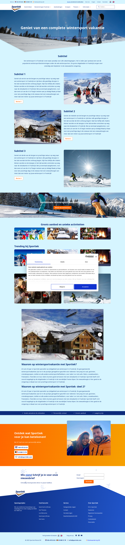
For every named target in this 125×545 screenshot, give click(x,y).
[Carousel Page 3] (60, 357)
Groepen (67, 7)
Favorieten (105, 1)
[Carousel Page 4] (61, 357)
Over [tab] (86, 262)
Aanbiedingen (58, 7)
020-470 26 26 (19, 1)
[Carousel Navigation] (62, 335)
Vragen (93, 1)
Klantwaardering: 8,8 (38, 2)
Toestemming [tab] (38, 262)
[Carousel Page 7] (66, 357)
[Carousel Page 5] (63, 357)
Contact (99, 1)
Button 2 (68, 139)
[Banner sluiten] (96, 256)
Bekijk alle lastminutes (62, 208)
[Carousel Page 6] (64, 357)
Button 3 (18, 178)
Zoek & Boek (28, 7)
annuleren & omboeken (75, 1)
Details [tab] (62, 262)
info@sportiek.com (25, 457)
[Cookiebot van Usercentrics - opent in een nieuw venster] (87, 256)
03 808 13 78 (28, 1)
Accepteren (85, 286)
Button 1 (18, 101)
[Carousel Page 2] (58, 357)
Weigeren (62, 286)
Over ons (87, 1)
